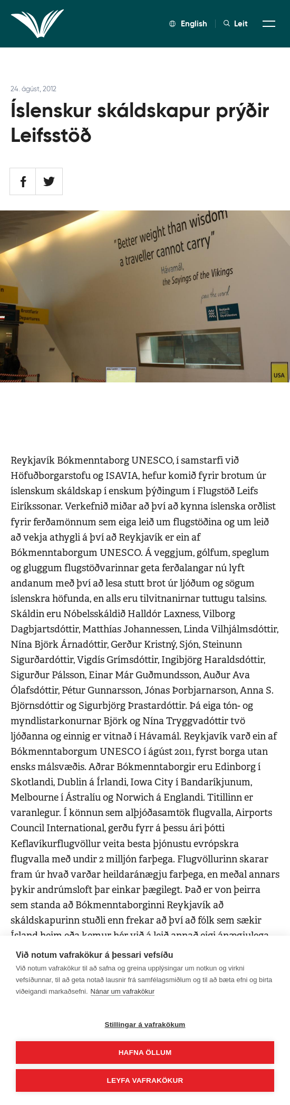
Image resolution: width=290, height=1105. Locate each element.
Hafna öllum (145, 1052)
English (188, 23)
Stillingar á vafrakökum (144, 1025)
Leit (236, 23)
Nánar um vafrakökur (122, 991)
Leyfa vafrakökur (145, 1080)
